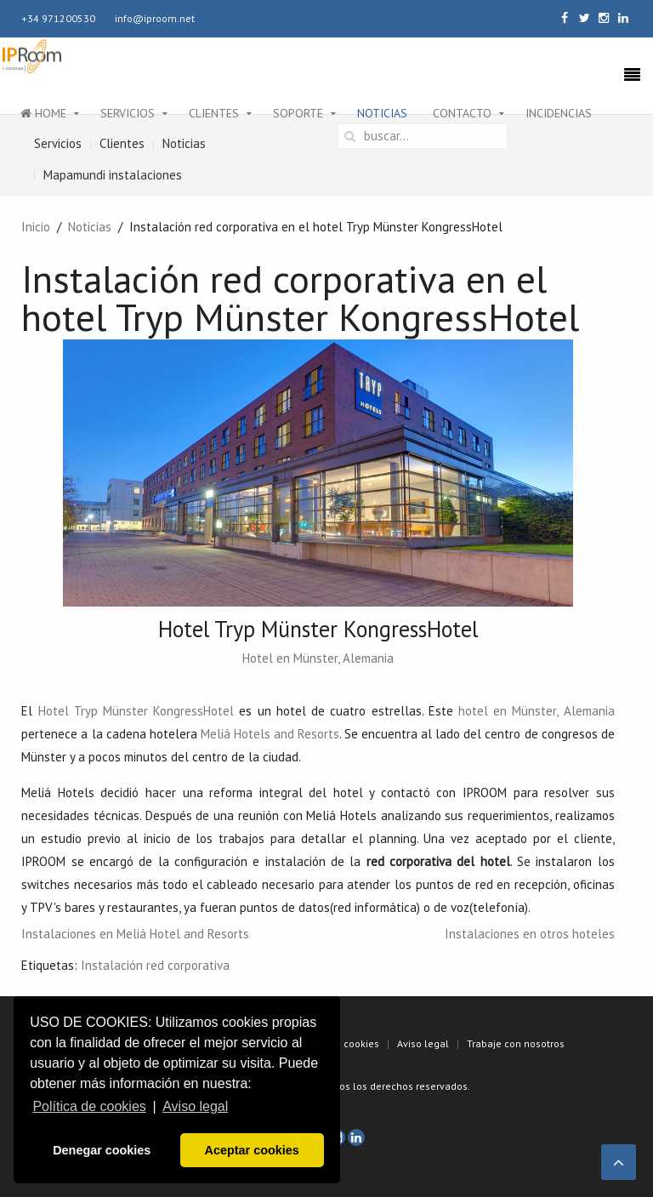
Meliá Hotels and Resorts (270, 734)
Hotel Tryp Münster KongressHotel (136, 711)
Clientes (214, 113)
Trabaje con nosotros (516, 1043)
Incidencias (558, 113)
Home (43, 113)
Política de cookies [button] (88, 1106)
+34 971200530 (58, 18)
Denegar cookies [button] (101, 1150)
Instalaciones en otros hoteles (530, 934)
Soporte (298, 113)
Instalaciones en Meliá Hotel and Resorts (135, 934)
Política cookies (342, 1043)
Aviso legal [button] (195, 1106)
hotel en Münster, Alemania (536, 711)
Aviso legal (423, 1043)
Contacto (462, 113)
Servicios (127, 113)
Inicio (35, 227)
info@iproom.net (155, 18)
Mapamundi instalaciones (112, 175)
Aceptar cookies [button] (252, 1150)
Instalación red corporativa (155, 965)
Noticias (382, 113)
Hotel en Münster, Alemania (318, 658)
